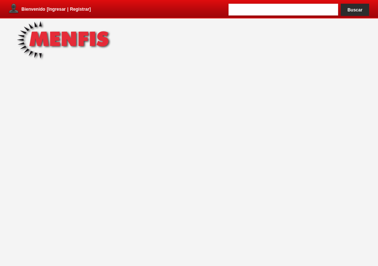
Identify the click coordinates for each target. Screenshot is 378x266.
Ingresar (57, 9)
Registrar (79, 9)
